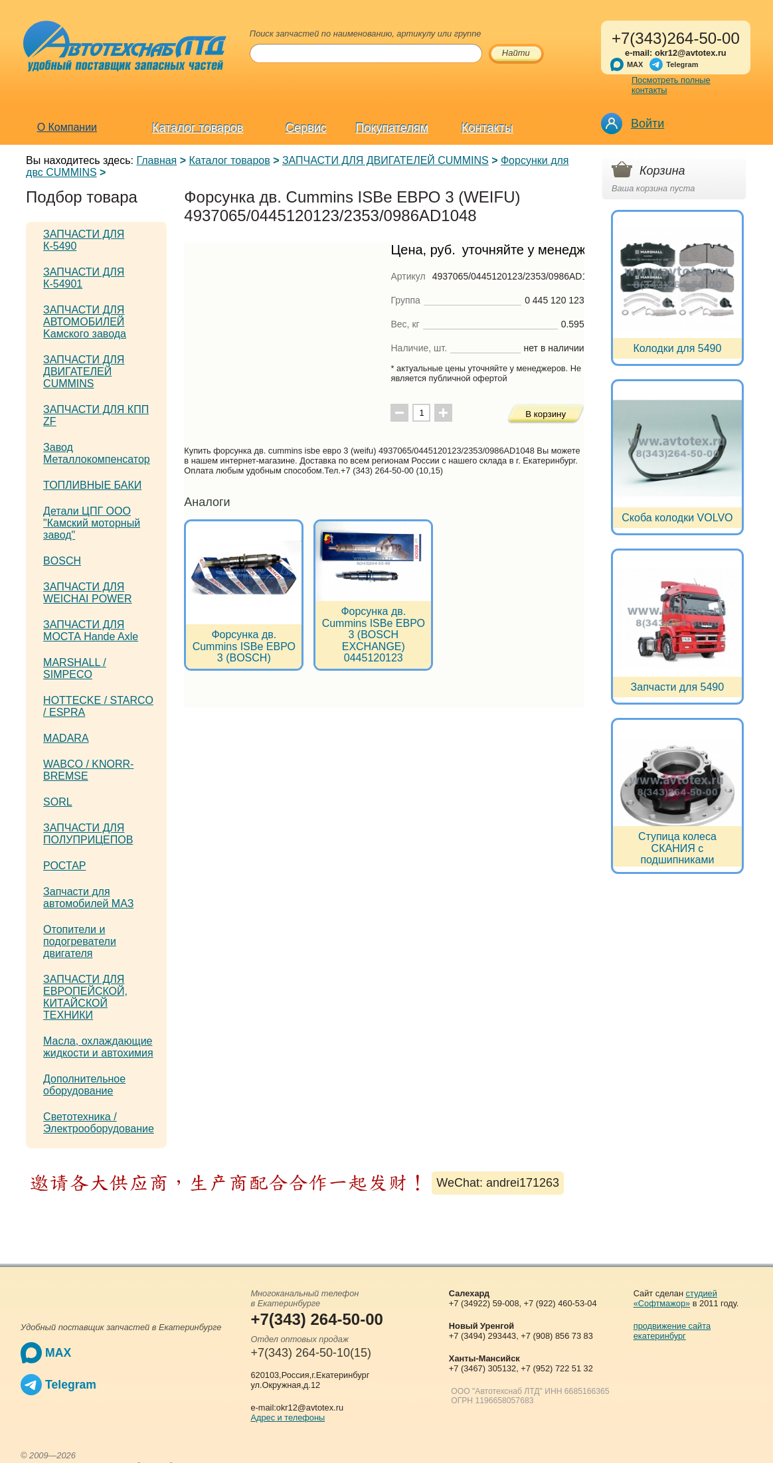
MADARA (65, 738)
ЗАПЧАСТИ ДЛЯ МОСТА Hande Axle (90, 630)
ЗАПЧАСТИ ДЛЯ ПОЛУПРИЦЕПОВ (88, 833)
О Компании (67, 127)
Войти (647, 123)
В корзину (545, 414)
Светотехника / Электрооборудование (98, 1122)
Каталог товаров (197, 128)
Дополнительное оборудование (84, 1084)
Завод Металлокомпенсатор (96, 453)
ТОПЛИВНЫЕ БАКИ (92, 485)
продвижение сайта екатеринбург (672, 1331)
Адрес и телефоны (287, 1417)
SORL (57, 802)
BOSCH (62, 560)
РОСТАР (64, 865)
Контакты (487, 128)
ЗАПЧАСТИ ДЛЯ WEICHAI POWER (87, 592)
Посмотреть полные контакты (671, 85)
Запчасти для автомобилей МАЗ (88, 897)
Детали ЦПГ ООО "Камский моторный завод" (91, 523)
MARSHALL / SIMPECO (74, 668)
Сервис (306, 128)
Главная (156, 160)
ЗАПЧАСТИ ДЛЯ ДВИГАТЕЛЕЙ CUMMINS (385, 160)
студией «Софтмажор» (675, 1298)
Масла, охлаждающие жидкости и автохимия (98, 1047)
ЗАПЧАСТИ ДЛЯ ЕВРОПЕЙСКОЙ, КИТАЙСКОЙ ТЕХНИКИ (85, 997)
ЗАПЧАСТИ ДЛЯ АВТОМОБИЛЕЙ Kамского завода (84, 321)
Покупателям (392, 128)
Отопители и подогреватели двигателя (79, 941)
